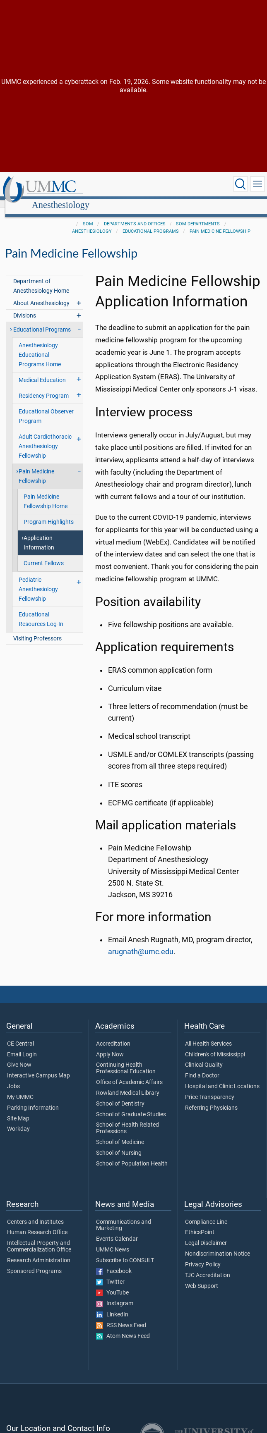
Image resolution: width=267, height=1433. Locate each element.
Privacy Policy (203, 1255)
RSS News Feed (121, 1316)
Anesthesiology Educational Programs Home (40, 346)
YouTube (112, 1283)
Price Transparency (209, 1088)
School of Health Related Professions (127, 1119)
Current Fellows (44, 554)
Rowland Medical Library (127, 1084)
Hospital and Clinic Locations (222, 1077)
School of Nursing (119, 1144)
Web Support (201, 1277)
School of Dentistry (120, 1094)
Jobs (13, 1077)
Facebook (114, 1262)
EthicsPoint (199, 1223)
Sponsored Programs (34, 1262)
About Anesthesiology (41, 294)
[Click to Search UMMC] (240, 184)
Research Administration (38, 1251)
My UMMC (20, 1088)
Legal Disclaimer (206, 1234)
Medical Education (42, 371)
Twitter (110, 1273)
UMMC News (112, 1240)
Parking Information (33, 1099)
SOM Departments (198, 214)
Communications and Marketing (123, 1216)
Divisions (24, 306)
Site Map (18, 1109)
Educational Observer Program (46, 407)
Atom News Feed (123, 1327)
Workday (18, 1120)
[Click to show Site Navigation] (257, 184)
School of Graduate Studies (131, 1105)
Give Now (19, 1056)
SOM (88, 214)
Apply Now (110, 1045)
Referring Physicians (211, 1099)
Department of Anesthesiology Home (41, 277)
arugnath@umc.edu (140, 943)
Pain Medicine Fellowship (220, 222)
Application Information (39, 533)
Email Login (22, 1045)
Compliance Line (206, 1213)
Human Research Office (37, 1223)
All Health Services (208, 1035)
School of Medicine (120, 1133)
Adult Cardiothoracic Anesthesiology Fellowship (45, 437)
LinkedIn (112, 1305)
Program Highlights (49, 512)
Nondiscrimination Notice (217, 1245)
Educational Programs (151, 222)
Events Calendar (117, 1230)
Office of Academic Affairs (129, 1073)
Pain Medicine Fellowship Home (45, 492)
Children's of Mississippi (215, 1045)
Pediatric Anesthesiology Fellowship (38, 580)
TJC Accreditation (207, 1266)
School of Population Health (132, 1154)
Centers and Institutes (35, 1213)
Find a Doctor (202, 1066)
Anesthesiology (138, 185)
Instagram (114, 1294)
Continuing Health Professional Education (126, 1059)
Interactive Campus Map (38, 1066)
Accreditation (113, 1035)
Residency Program (44, 386)
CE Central (20, 1035)
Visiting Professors (37, 629)
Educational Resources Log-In (41, 610)
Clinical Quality (204, 1056)
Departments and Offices (135, 214)
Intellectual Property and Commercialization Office (39, 1237)
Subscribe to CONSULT (125, 1251)
